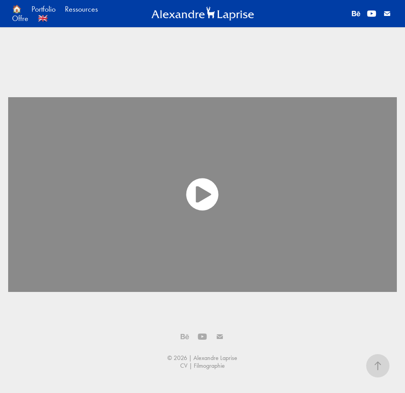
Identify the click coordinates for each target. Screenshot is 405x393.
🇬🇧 (43, 18)
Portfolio (43, 9)
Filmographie (209, 365)
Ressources (81, 9)
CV (184, 365)
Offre (20, 18)
